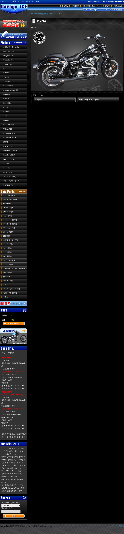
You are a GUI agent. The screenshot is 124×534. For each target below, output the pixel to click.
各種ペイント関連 (10, 293)
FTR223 (6, 112)
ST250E (6, 164)
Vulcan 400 (7, 129)
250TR (5, 142)
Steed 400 (7, 81)
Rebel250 (7, 103)
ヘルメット (7, 285)
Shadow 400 (8, 86)
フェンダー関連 (9, 260)
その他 (5, 297)
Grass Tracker (9, 159)
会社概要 (75, 6)
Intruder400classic (10, 151)
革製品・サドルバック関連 (88, 100)
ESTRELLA (7, 146)
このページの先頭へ (116, 526)
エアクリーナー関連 (11, 240)
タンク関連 (7, 252)
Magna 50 (7, 120)
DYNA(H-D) (7, 172)
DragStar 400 (8, 56)
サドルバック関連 (10, 200)
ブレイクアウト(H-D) (11, 181)
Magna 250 (7, 94)
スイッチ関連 (8, 232)
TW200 (6, 77)
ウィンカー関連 (9, 228)
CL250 (5, 107)
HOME (65, 6)
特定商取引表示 (88, 6)
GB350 (6, 99)
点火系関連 (7, 256)
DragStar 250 (8, 60)
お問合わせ (118, 6)
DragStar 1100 (8, 51)
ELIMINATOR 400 (10, 133)
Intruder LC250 (9, 155)
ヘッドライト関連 (10, 220)
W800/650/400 (8, 125)
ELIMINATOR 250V (10, 138)
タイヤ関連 (7, 273)
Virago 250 (7, 64)
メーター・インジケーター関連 (15, 268)
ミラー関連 (7, 216)
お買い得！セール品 (11, 47)
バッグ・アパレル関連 (11, 289)
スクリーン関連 (9, 195)
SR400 (6, 73)
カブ (5, 116)
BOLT (5, 68)
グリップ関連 (8, 212)
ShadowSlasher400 (10, 90)
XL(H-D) (6, 168)
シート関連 (7, 248)
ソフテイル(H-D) (9, 176)
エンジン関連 (8, 264)
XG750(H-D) (8, 185)
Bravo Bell (7, 204)
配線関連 (6, 277)
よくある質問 (104, 6)
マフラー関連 (8, 244)
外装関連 (38, 100)
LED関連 (6, 236)
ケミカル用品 (8, 281)
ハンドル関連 (8, 208)
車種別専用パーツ (46, 14)
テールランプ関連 (10, 224)
